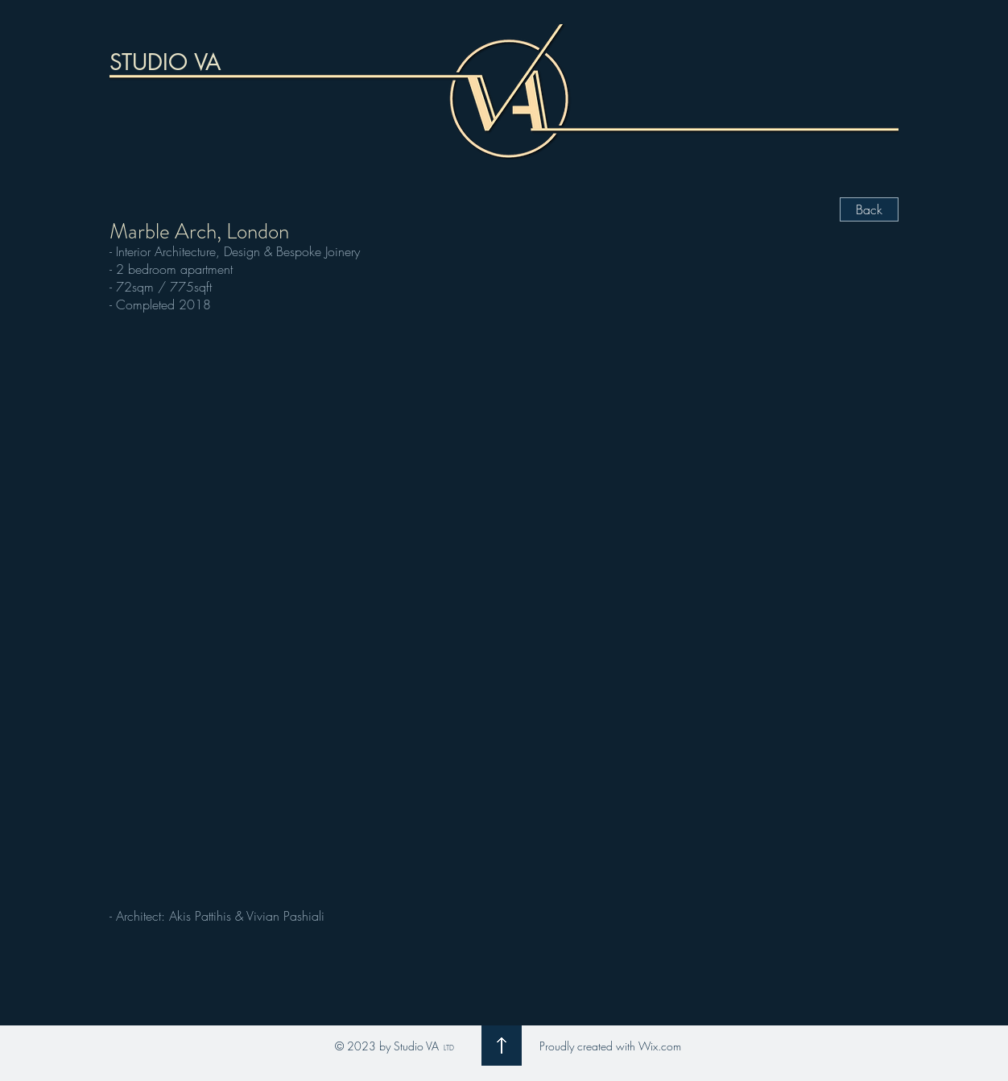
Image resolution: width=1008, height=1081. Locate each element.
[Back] (869, 209)
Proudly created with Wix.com (610, 1046)
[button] (504, 608)
